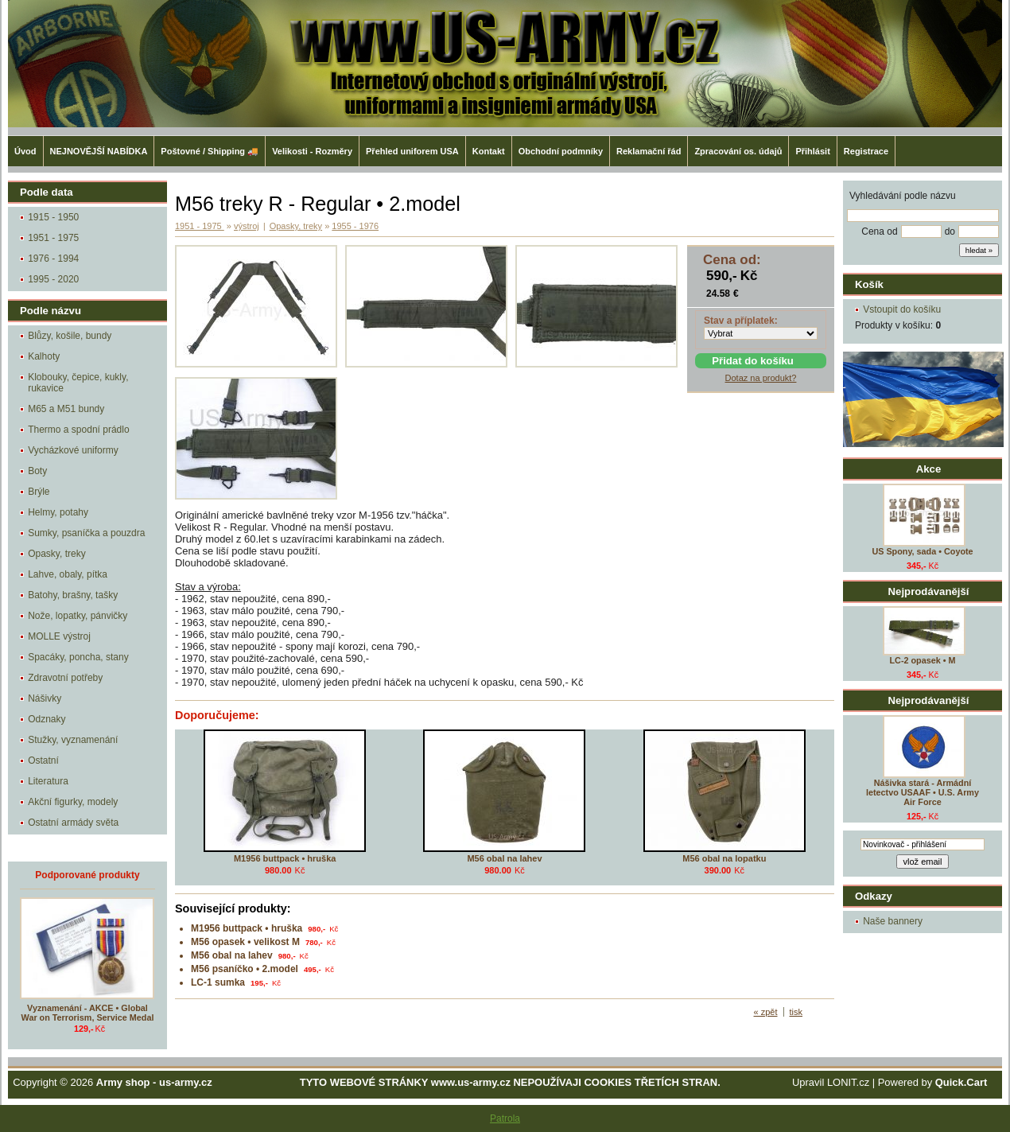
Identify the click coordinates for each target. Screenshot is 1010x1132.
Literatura (48, 781)
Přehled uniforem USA (412, 151)
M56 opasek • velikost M (245, 941)
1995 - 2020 (53, 279)
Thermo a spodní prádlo (78, 429)
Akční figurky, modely (73, 801)
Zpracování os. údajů (738, 151)
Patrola (505, 1118)
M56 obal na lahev (504, 858)
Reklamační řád (648, 151)
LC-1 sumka (218, 982)
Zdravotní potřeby (65, 677)
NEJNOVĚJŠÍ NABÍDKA (99, 151)
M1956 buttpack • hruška (285, 858)
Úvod (25, 151)
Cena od (879, 231)
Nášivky (44, 698)
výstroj (246, 226)
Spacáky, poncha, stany (78, 657)
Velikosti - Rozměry (312, 151)
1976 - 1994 (53, 258)
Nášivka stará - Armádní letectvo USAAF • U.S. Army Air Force (922, 792)
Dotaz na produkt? (761, 378)
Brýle (38, 491)
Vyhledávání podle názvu (902, 195)
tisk (796, 1012)
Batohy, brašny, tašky (73, 595)
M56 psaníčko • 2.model (244, 968)
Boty (37, 471)
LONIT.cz (848, 1082)
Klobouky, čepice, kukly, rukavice (78, 382)
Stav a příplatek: (741, 320)
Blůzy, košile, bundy (69, 335)
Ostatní (43, 760)
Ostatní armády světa (73, 822)
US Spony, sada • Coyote (922, 551)
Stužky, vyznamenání (73, 739)
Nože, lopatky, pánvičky (77, 615)
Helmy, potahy (58, 512)
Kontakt (488, 151)
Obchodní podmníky (561, 151)
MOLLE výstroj (59, 636)
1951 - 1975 (53, 237)
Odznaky (46, 719)
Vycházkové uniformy (73, 450)
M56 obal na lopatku (724, 858)
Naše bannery (893, 921)
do (950, 231)
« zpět (766, 1012)
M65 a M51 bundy (66, 408)
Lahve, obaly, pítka (67, 574)
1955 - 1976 (355, 226)
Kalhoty (44, 356)
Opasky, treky (56, 553)
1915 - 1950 (53, 217)
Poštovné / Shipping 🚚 (209, 151)
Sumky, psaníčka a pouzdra (86, 533)
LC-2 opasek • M (923, 660)
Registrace (866, 151)
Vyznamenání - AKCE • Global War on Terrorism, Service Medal (87, 1012)
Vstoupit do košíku (902, 309)
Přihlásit (812, 151)
